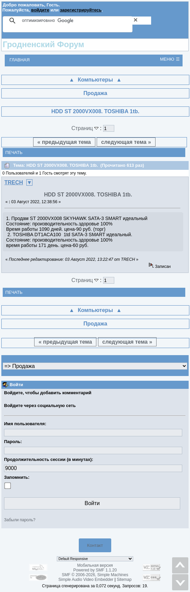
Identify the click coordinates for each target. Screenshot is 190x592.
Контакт (95, 545)
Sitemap (124, 579)
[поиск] (86, 21)
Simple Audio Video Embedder (86, 579)
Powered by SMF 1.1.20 (95, 570)
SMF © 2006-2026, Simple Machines (95, 574)
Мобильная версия (95, 565)
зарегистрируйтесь (80, 9)
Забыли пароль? (19, 520)
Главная (19, 59)
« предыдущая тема (64, 142)
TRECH (13, 182)
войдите (40, 9)
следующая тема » (126, 142)
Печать (14, 152)
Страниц (85, 128)
